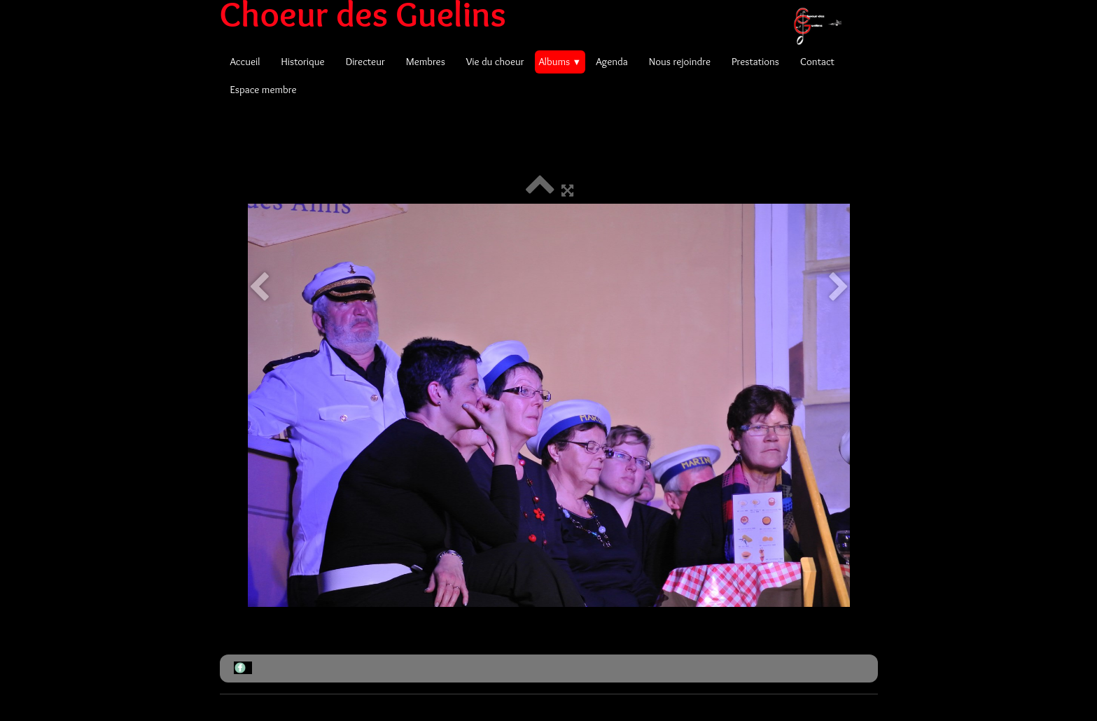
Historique (302, 61)
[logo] (536, 14)
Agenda (612, 61)
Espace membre (263, 89)
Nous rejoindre (680, 61)
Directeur (365, 61)
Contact (817, 61)
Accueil (245, 61)
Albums (560, 61)
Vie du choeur (495, 61)
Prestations (755, 61)
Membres (425, 61)
